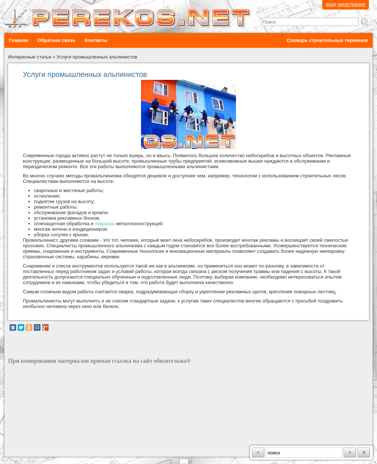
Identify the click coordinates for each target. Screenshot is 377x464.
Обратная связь (56, 40)
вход (331, 4)
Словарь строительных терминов (327, 40)
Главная (18, 40)
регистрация (351, 4)
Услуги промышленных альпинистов (97, 57)
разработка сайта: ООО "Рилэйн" (45, 450)
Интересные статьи (29, 57)
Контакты (96, 40)
